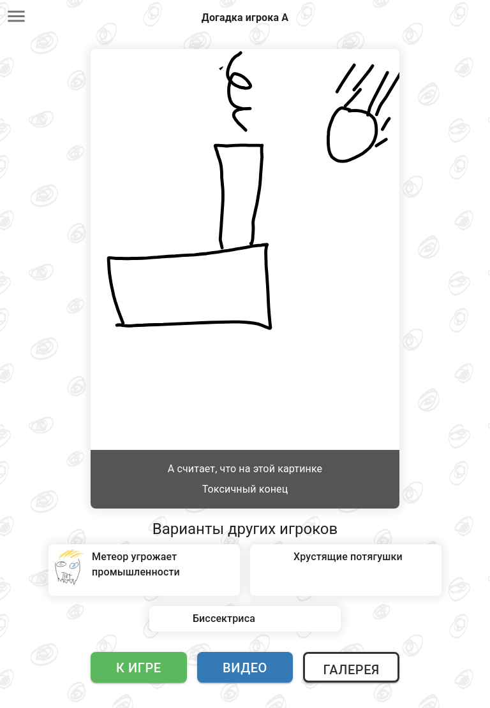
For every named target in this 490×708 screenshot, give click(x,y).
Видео (245, 667)
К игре (138, 667)
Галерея (351, 669)
